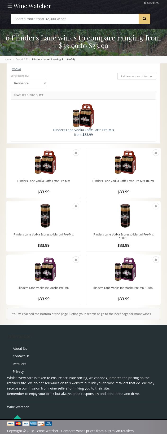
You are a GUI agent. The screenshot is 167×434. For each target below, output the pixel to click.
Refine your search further (137, 76)
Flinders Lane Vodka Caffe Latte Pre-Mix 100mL (123, 181)
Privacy (18, 371)
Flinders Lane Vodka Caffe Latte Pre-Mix (43, 181)
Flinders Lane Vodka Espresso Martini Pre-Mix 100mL (123, 236)
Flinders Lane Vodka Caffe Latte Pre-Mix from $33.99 (83, 120)
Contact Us (21, 356)
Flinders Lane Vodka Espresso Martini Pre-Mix (43, 234)
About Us (20, 348)
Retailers (19, 364)
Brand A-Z (21, 59)
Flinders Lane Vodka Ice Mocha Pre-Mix (43, 288)
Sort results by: (20, 75)
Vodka (16, 69)
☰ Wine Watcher (29, 5)
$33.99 (43, 192)
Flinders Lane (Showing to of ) (53, 59)
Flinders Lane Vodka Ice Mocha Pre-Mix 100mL (123, 288)
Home (7, 59)
